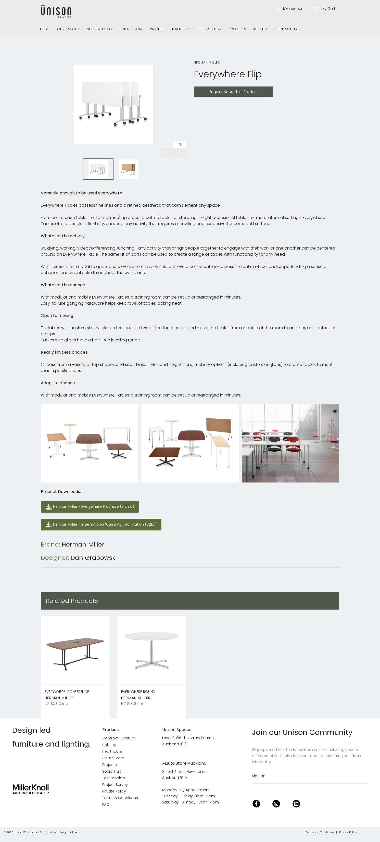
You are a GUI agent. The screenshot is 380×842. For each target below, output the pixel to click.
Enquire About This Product (220, 89)
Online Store (131, 29)
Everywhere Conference (67, 691)
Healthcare (181, 29)
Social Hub (208, 29)
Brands (156, 29)
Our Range (67, 29)
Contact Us (286, 29)
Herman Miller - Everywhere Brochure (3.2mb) (85, 504)
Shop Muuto (98, 29)
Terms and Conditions (320, 832)
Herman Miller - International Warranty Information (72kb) (97, 522)
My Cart (323, 8)
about (259, 29)
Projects (237, 29)
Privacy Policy (348, 832)
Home (45, 29)
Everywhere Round (138, 691)
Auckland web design (54, 832)
